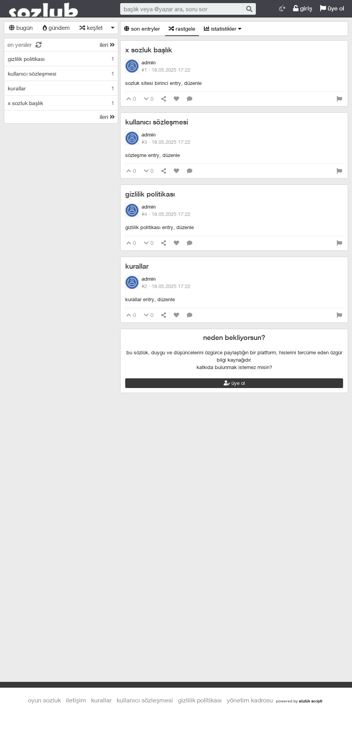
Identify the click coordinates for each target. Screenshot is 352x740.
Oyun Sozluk (54, 9)
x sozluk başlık (148, 50)
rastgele (182, 28)
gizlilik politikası (150, 194)
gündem (56, 27)
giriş (302, 8)
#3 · (165, 142)
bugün (21, 27)
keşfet (91, 27)
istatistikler (223, 28)
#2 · (165, 286)
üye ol (332, 8)
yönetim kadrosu (250, 700)
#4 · (165, 214)
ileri (107, 44)
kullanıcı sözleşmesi (156, 122)
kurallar (136, 266)
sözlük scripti (310, 701)
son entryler (142, 28)
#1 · (165, 70)
